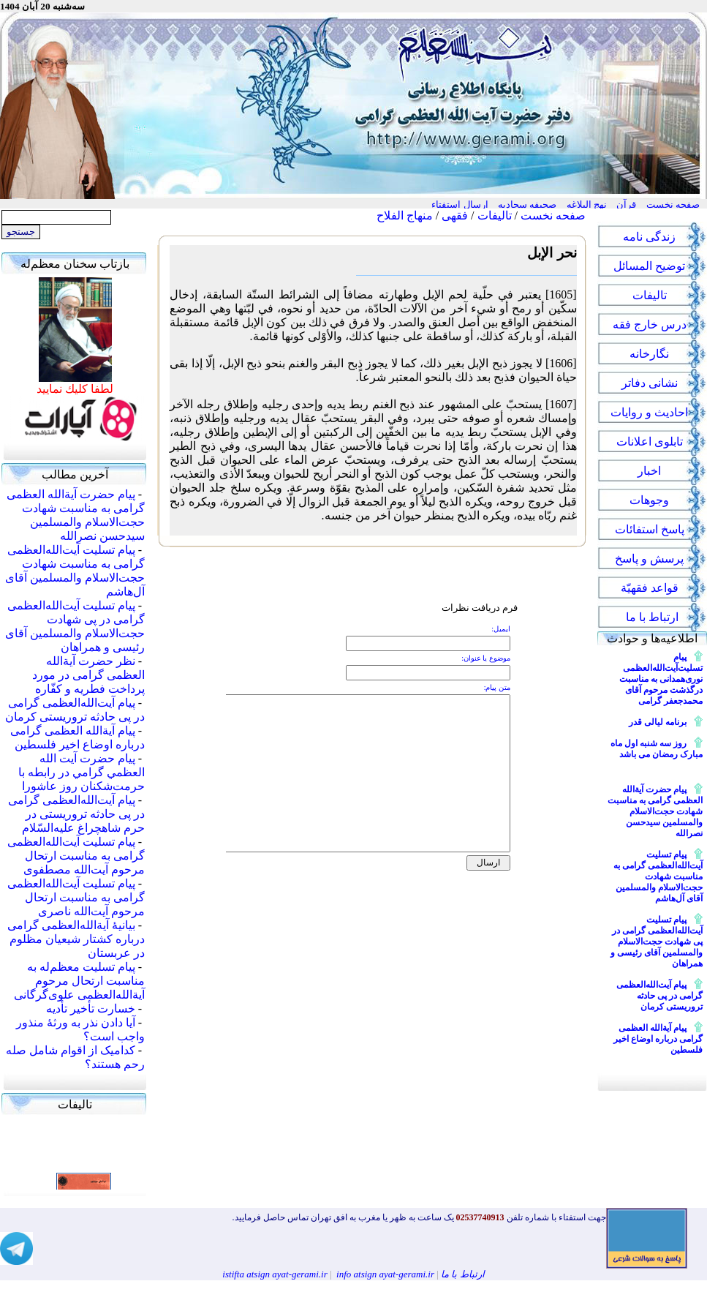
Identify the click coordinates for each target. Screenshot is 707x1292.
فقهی (455, 215)
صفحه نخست (553, 215)
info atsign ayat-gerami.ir (385, 1274)
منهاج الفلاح (405, 215)
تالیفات (494, 215)
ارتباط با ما (463, 1274)
